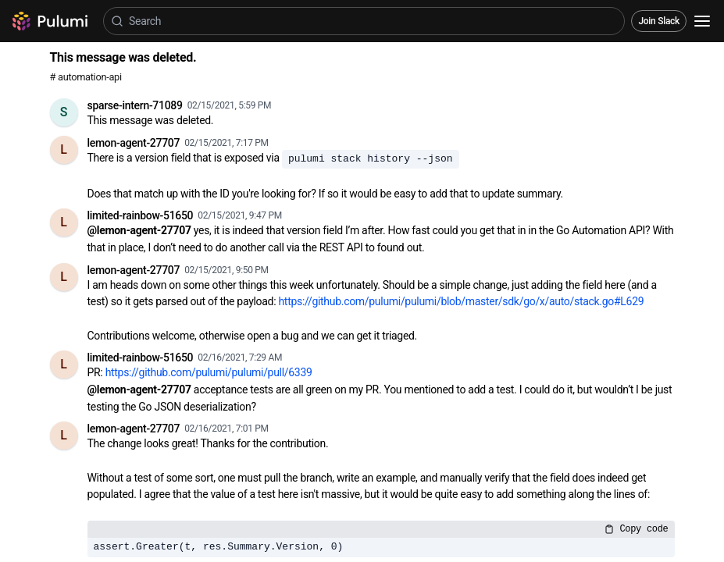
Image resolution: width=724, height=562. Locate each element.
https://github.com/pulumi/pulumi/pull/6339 (208, 372)
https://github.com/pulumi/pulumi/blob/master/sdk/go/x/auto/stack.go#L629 (461, 301)
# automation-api (86, 77)
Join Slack (658, 21)
